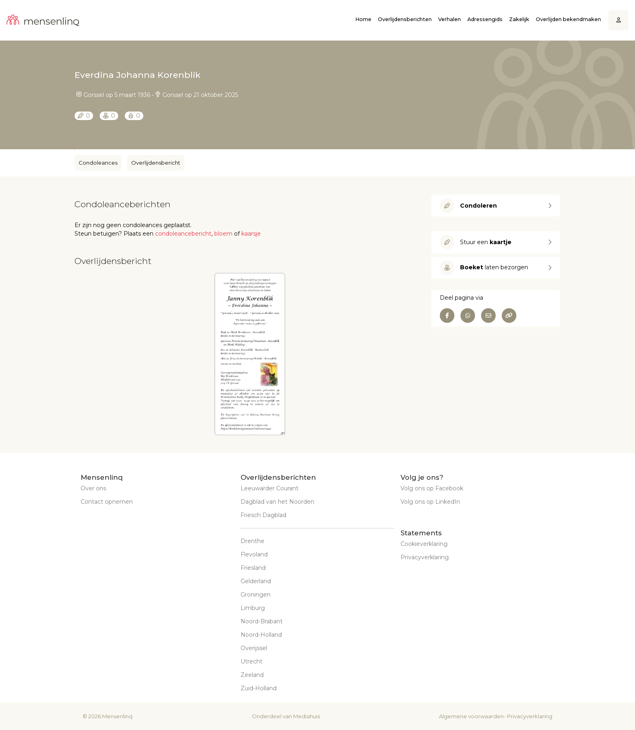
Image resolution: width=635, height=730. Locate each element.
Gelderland (256, 581)
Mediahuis (306, 716)
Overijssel (254, 648)
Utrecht (251, 661)
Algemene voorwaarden (471, 716)
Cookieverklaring (424, 544)
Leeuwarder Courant (269, 488)
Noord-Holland (261, 634)
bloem (223, 233)
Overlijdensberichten (405, 19)
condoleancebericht (183, 233)
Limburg (253, 608)
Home (363, 19)
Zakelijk (519, 19)
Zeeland (252, 674)
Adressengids (485, 19)
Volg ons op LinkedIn (430, 501)
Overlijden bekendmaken (568, 19)
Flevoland (254, 554)
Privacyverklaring (425, 557)
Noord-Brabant (262, 621)
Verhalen (449, 19)
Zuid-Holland (259, 688)
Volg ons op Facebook (432, 488)
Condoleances (98, 162)
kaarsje (251, 233)
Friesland (253, 567)
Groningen (256, 594)
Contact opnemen (107, 501)
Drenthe (252, 541)
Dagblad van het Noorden (277, 501)
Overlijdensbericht (155, 162)
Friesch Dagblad (263, 515)
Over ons (93, 488)
